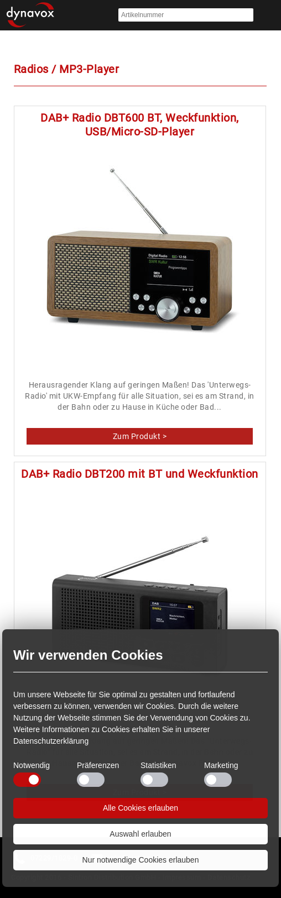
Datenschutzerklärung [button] (51, 741)
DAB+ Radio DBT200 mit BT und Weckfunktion (139, 474)
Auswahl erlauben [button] (140, 833)
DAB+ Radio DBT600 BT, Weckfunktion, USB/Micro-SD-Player (139, 124)
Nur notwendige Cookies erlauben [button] (140, 859)
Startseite (30, 15)
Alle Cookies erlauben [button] (140, 807)
